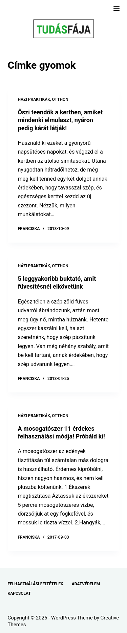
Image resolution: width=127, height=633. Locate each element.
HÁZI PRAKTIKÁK (34, 99)
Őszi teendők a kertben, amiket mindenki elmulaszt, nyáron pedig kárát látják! (60, 120)
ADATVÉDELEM (86, 584)
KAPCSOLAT (19, 593)
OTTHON (60, 99)
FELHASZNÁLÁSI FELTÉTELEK (35, 584)
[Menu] (116, 8)
